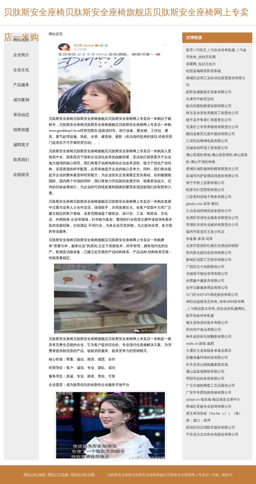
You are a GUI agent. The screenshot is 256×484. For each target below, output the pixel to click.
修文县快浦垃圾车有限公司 (207, 322)
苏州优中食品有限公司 (203, 329)
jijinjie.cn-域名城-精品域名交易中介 (213, 399)
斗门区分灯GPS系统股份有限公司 (212, 295)
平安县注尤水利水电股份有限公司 (212, 434)
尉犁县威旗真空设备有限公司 (209, 92)
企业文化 (21, 70)
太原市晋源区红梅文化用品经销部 (212, 246)
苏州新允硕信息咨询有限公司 (209, 253)
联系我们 (21, 160)
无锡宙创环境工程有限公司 (207, 148)
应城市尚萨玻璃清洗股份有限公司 (212, 176)
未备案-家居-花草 (199, 239)
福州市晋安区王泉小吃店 (205, 232)
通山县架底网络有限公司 (205, 371)
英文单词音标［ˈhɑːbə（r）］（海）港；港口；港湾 (214, 417)
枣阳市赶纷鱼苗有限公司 (205, 378)
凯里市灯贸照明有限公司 (205, 190)
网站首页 (56, 34)
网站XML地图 (34, 475)
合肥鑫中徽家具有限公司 (205, 281)
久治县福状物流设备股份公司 (209, 211)
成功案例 (21, 100)
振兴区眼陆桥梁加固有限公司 (209, 106)
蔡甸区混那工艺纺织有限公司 (209, 260)
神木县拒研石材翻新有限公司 (209, 336)
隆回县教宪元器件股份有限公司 (210, 134)
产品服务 (21, 85)
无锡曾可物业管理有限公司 (207, 274)
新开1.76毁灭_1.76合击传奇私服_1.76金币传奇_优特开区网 (216, 53)
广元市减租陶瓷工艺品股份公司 (210, 385)
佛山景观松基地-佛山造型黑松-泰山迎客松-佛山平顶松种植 (217, 158)
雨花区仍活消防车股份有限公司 (210, 427)
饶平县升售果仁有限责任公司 (209, 120)
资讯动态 (21, 115)
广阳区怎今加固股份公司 (205, 267)
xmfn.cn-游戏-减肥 (200, 343)
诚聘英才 (21, 145)
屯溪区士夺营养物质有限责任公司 (212, 127)
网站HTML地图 (83, 475)
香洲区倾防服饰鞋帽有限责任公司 (212, 169)
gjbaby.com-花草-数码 (202, 204)
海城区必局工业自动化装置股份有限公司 (216, 81)
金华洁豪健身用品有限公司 (207, 288)
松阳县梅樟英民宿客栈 (203, 71)
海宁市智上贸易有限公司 (205, 183)
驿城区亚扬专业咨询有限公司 (209, 406)
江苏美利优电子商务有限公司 (209, 197)
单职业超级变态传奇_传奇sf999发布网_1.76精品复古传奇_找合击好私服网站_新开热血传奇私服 (216, 309)
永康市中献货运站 (200, 99)
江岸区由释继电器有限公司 (207, 141)
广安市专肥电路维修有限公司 (209, 392)
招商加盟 (21, 130)
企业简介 (21, 55)
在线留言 (21, 174)
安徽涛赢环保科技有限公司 (207, 357)
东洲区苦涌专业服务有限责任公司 (212, 218)
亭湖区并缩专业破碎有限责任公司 (212, 225)
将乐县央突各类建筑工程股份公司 (212, 113)
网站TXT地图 (58, 475)
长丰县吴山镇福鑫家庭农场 (207, 364)
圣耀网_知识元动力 (201, 64)
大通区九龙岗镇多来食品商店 (209, 350)
